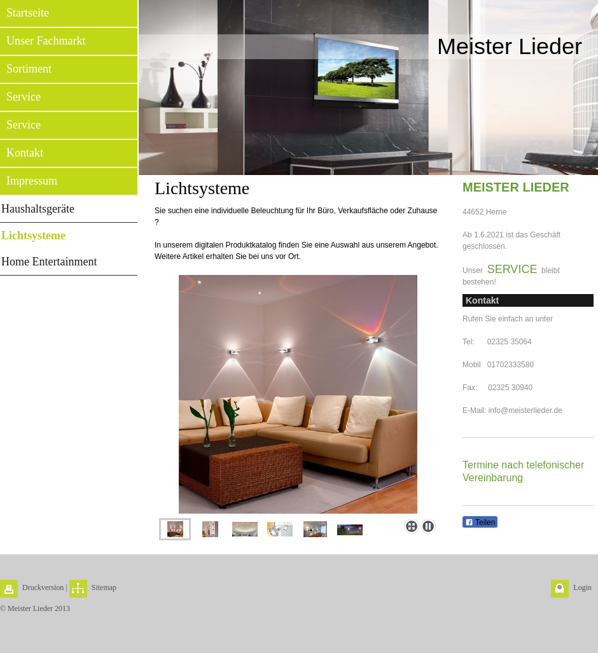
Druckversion (43, 587)
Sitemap (104, 587)
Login (582, 587)
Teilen (480, 522)
